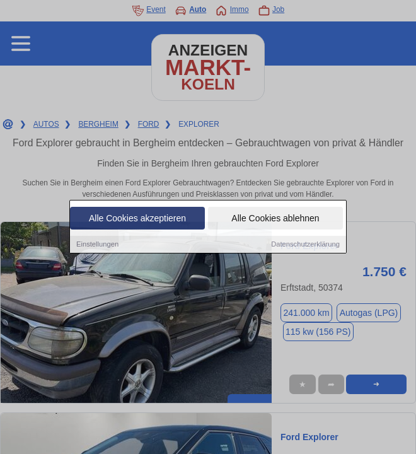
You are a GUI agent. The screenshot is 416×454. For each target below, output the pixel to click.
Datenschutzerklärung (305, 244)
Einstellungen (97, 244)
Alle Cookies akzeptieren (137, 219)
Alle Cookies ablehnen (275, 219)
